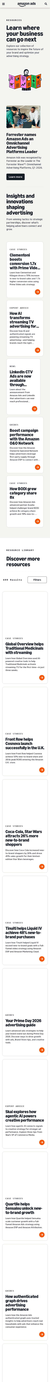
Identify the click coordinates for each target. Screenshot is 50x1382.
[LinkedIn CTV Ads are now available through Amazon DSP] (23, 386)
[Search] (46, 4)
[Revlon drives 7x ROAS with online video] (25, 1054)
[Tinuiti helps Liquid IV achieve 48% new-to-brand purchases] (25, 784)
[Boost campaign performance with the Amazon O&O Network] (25, 445)
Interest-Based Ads (25, 1328)
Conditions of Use (25, 1314)
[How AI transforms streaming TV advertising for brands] (25, 328)
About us (25, 1307)
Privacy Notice (25, 1321)
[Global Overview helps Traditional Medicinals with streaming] (25, 618)
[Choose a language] (25, 1287)
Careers (25, 1348)
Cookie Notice (25, 1335)
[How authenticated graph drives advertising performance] (25, 999)
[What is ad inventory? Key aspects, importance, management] (25, 1166)
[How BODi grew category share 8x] (25, 501)
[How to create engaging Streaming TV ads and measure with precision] (25, 1107)
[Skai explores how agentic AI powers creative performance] (25, 889)
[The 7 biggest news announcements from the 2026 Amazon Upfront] (25, 1224)
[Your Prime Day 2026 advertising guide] (25, 836)
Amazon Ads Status (25, 1341)
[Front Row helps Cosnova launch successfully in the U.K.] (25, 673)
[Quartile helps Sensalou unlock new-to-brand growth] (25, 942)
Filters (37, 579)
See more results (25, 1259)
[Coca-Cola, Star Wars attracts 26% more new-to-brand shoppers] (25, 728)
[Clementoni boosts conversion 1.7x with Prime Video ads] (25, 270)
